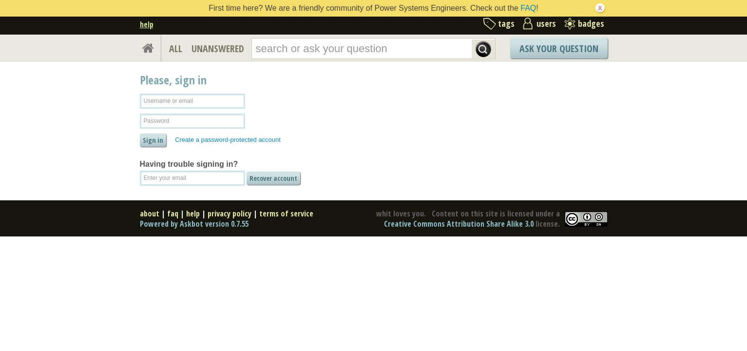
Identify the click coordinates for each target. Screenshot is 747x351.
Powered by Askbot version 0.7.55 (194, 223)
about (149, 213)
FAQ (528, 8)
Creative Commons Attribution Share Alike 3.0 (459, 223)
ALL (175, 48)
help (146, 24)
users (546, 23)
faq (172, 213)
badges (591, 23)
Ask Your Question (558, 48)
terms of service (286, 213)
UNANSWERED (218, 48)
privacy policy (229, 213)
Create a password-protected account (228, 139)
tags (506, 23)
